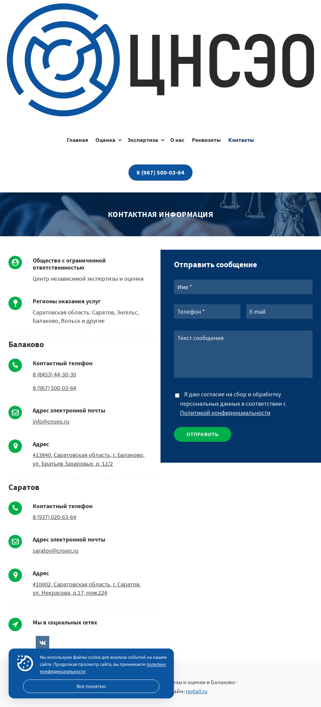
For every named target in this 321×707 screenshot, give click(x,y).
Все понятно (91, 686)
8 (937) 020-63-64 (54, 517)
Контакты (241, 140)
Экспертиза (142, 140)
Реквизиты (206, 140)
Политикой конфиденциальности (225, 413)
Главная (77, 140)
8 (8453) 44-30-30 (54, 374)
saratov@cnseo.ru (56, 550)
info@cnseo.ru (51, 421)
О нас (177, 140)
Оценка (105, 140)
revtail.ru (196, 691)
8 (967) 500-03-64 (160, 172)
